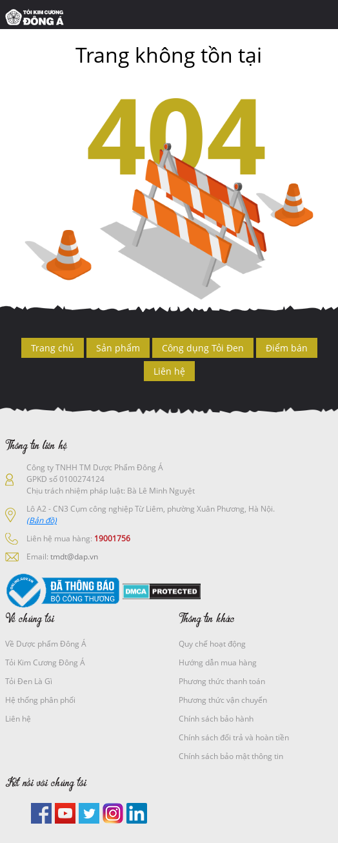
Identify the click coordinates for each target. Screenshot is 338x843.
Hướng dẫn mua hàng (218, 662)
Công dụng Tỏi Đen (203, 348)
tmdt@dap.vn (74, 556)
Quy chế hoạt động (212, 643)
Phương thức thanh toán (222, 681)
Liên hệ (169, 371)
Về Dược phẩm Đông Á (45, 643)
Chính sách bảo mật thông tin (231, 756)
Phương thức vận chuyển (223, 699)
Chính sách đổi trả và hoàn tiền (234, 737)
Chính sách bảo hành (216, 718)
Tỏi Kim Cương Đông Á (45, 662)
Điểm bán (287, 348)
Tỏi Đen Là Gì (28, 681)
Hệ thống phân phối (40, 699)
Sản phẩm (118, 348)
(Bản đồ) (41, 520)
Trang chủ (52, 348)
